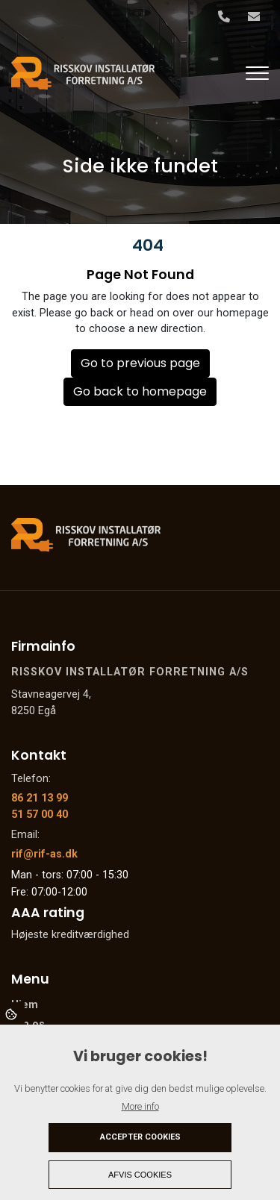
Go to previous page (140, 363)
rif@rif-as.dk (44, 854)
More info (140, 1106)
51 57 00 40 (39, 814)
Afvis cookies (140, 1174)
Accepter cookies (140, 1137)
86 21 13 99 (39, 798)
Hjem (24, 1005)
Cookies (12, 1013)
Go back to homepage (140, 391)
